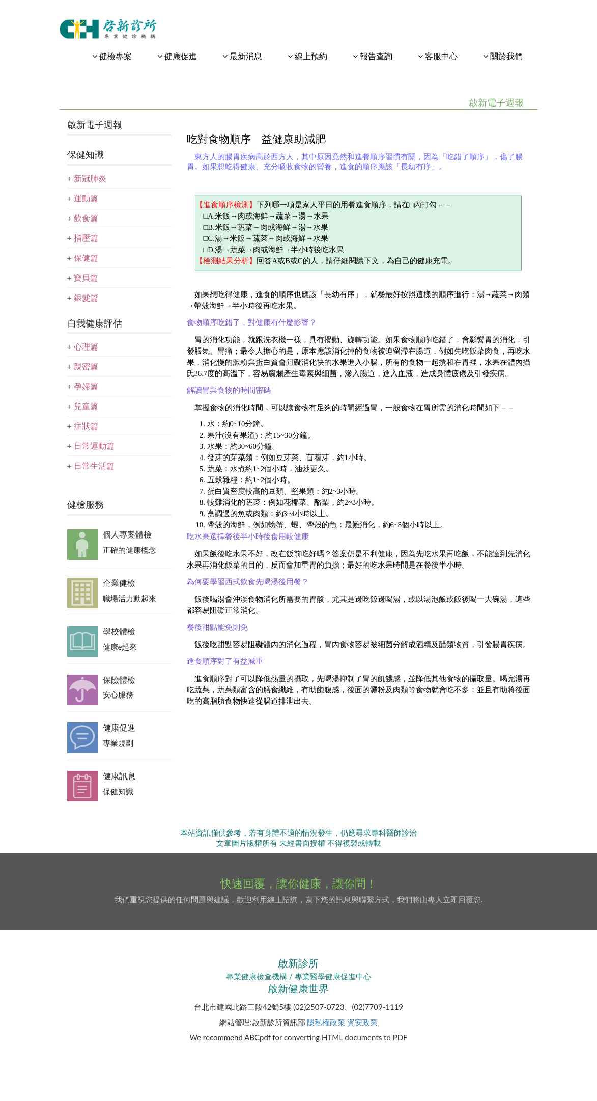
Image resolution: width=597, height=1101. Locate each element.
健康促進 (119, 727)
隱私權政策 (326, 1022)
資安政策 (362, 1022)
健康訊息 (119, 776)
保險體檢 (119, 679)
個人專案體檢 (127, 534)
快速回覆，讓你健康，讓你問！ (298, 883)
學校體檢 (119, 631)
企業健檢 (119, 582)
